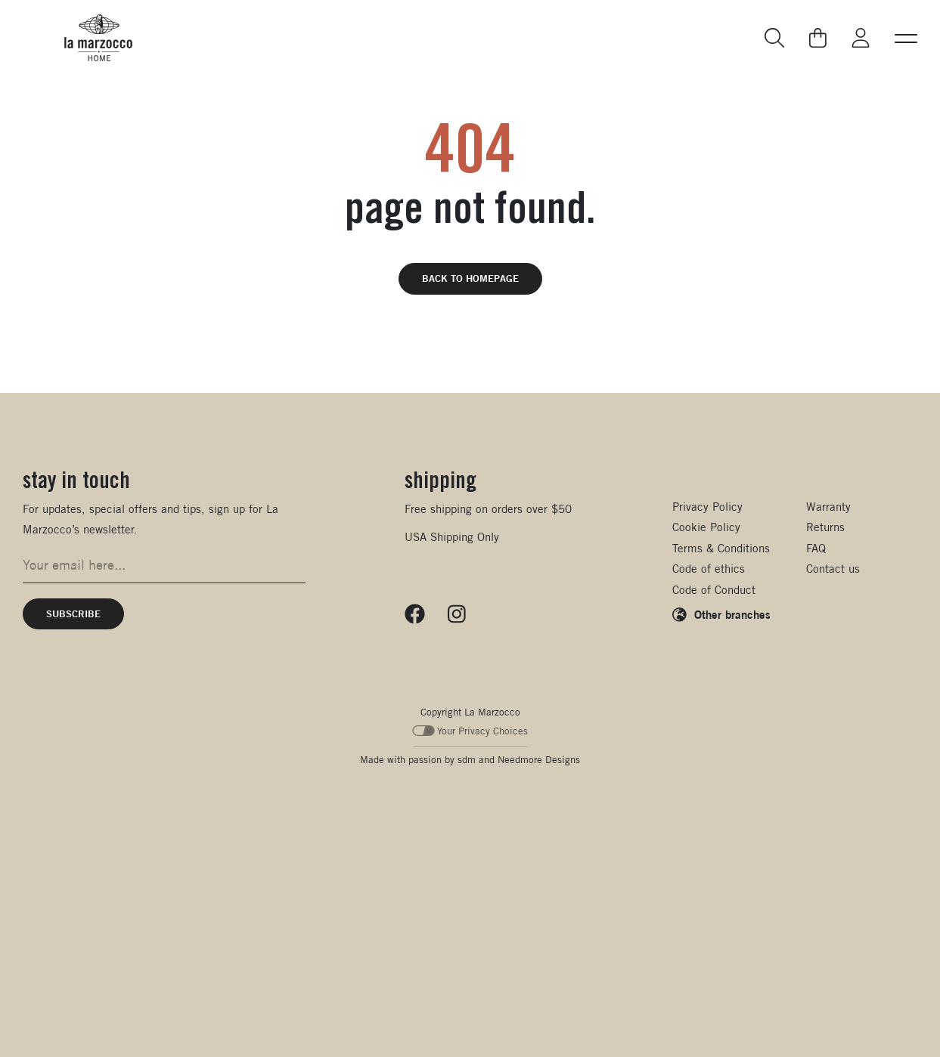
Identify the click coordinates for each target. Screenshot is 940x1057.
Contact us (833, 568)
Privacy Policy (707, 506)
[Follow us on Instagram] (457, 614)
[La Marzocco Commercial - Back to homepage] (98, 37)
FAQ (816, 548)
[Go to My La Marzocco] (860, 38)
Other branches (732, 614)
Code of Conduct (713, 589)
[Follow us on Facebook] (415, 614)
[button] (906, 38)
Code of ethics (708, 568)
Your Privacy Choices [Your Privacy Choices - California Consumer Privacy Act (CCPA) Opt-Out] (470, 731)
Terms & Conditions (721, 548)
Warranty (828, 506)
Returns (825, 527)
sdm (467, 759)
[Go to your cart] (817, 38)
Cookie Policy (706, 527)
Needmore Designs (539, 759)
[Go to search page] (775, 38)
